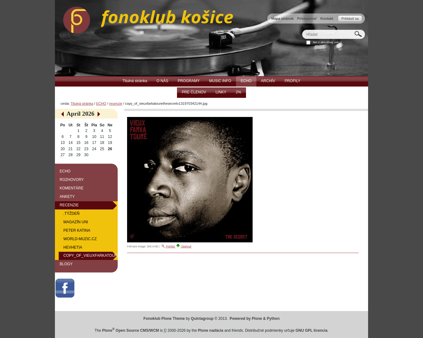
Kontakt (326, 18)
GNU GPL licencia (312, 330)
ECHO (101, 103)
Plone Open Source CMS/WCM (130, 330)
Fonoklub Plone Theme (164, 318)
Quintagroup (202, 318)
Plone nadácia (210, 330)
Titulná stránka (82, 103)
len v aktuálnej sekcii (327, 42)
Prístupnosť (307, 18)
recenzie (115, 103)
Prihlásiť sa (350, 18)
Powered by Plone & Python (255, 318)
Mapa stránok (282, 18)
